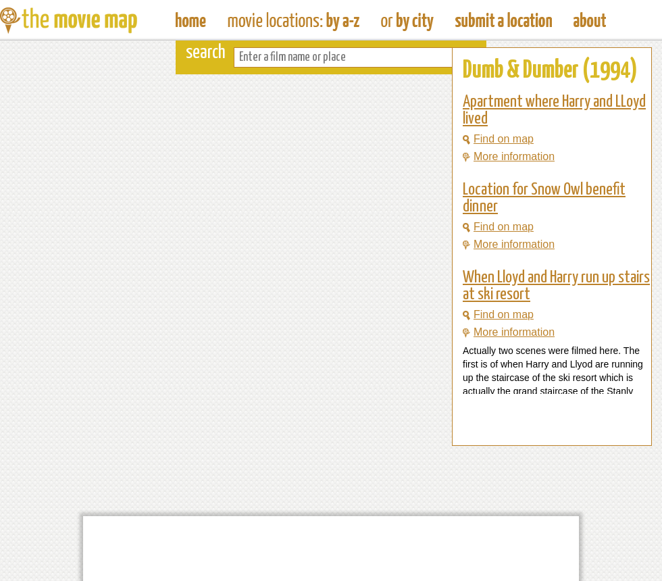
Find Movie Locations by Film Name (293, 20)
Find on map (498, 139)
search (206, 53)
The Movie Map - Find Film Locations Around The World (191, 20)
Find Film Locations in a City (407, 20)
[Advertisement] (541, 419)
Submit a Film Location (503, 20)
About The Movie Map (590, 20)
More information (509, 156)
